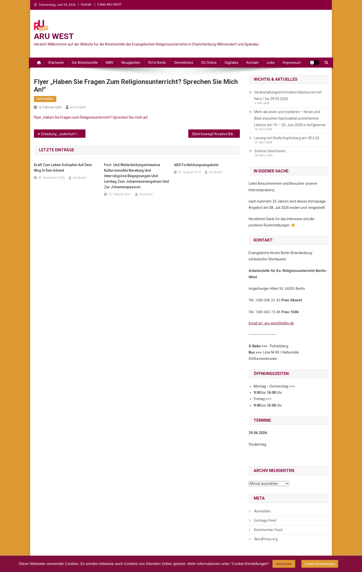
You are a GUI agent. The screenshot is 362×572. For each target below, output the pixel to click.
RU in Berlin (157, 63)
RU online (209, 63)
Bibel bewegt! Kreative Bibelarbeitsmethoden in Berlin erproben (216, 134)
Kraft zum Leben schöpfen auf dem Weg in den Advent (63, 167)
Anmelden (262, 511)
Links (271, 63)
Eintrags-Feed (265, 520)
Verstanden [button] (284, 564)
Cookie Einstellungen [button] (319, 564)
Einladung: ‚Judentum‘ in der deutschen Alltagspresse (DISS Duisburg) (63, 134)
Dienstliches (183, 63)
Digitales (231, 63)
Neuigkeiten (130, 63)
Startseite (56, 63)
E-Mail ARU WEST (109, 4)
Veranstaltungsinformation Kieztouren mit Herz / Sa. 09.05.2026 (288, 95)
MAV (109, 63)
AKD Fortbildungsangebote (196, 165)
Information (45, 99)
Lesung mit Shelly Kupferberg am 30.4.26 (286, 138)
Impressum (292, 63)
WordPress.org (266, 539)
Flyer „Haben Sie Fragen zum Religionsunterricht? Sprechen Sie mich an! (91, 117)
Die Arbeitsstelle (85, 63)
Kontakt (86, 4)
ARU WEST (54, 36)
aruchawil (78, 107)
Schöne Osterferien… (271, 151)
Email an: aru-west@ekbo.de (271, 323)
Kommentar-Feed (268, 530)
